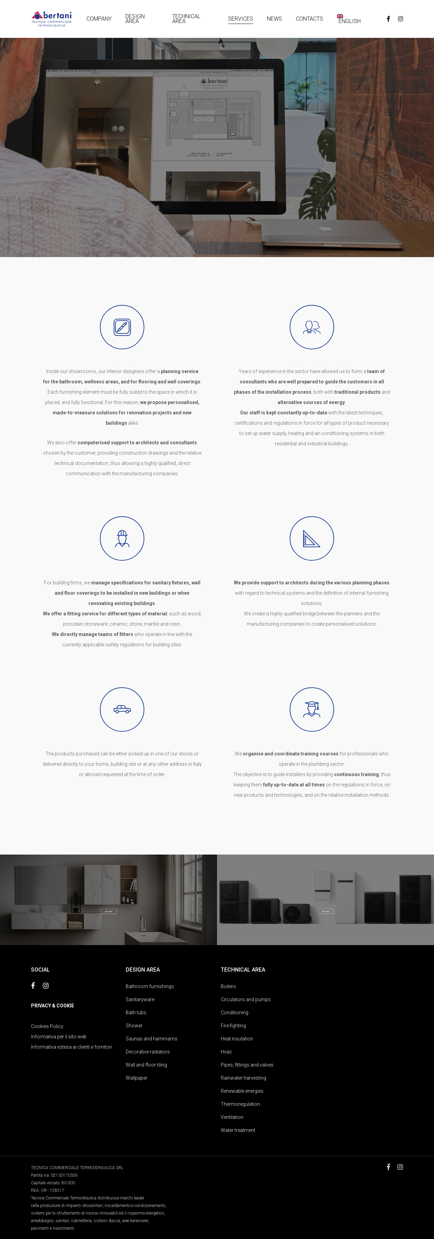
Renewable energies (242, 1091)
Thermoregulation (240, 1104)
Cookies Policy (47, 1026)
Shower (134, 1025)
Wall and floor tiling (146, 1065)
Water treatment (238, 1130)
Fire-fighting (233, 1025)
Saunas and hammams (151, 1038)
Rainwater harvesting (243, 1078)
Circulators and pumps (246, 999)
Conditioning (234, 1012)
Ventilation (232, 1117)
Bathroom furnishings (150, 986)
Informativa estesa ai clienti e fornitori (71, 1047)
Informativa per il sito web (58, 1036)
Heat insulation (237, 1038)
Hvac (226, 1052)
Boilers (228, 986)
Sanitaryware (140, 999)
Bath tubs (136, 1012)
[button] (108, 911)
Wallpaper (136, 1078)
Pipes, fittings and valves (247, 1065)
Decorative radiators (148, 1052)
